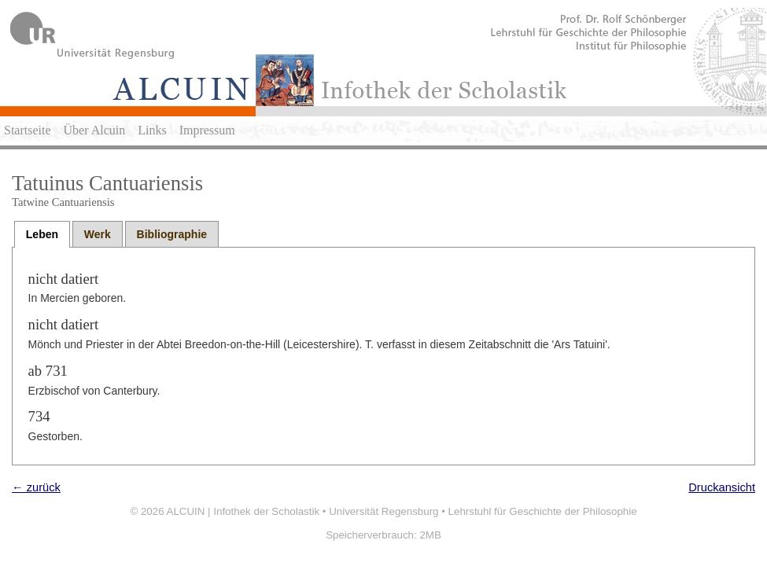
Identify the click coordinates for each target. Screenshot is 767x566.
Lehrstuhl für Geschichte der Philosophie (542, 511)
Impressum (207, 130)
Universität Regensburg (383, 511)
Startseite (27, 130)
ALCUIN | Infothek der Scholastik (243, 511)
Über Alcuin (95, 130)
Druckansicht (721, 487)
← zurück (36, 487)
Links (152, 130)
